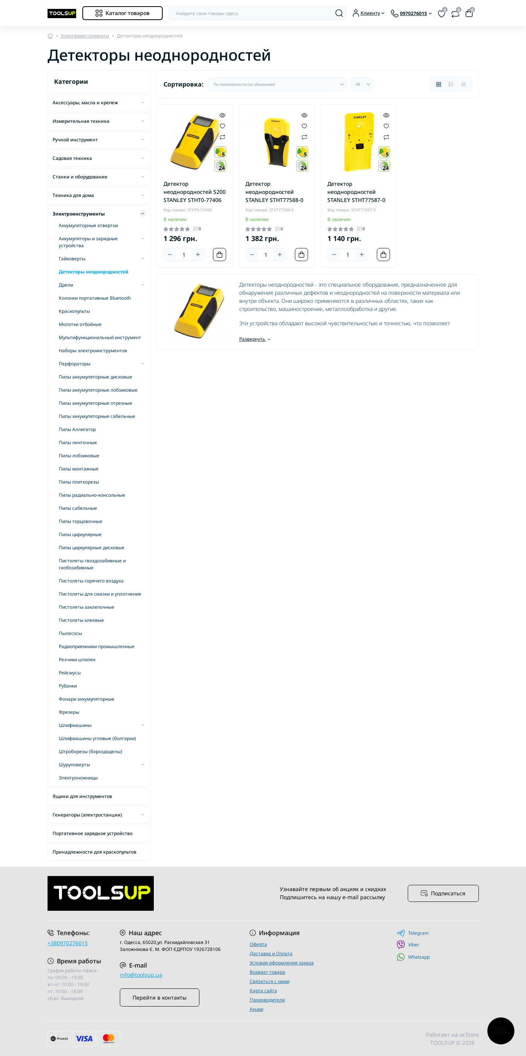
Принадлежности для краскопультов (94, 852)
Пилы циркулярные (80, 534)
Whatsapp (413, 957)
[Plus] (198, 254)
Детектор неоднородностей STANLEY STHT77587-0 (356, 192)
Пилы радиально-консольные (92, 495)
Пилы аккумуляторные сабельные (97, 416)
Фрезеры (69, 712)
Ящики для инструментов (82, 796)
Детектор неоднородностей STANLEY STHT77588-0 (274, 192)
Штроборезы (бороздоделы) (90, 751)
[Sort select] (277, 84)
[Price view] (463, 84)
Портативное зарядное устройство (93, 833)
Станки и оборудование (80, 176)
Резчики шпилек (77, 659)
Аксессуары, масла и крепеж (85, 102)
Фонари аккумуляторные (86, 699)
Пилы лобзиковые (79, 455)
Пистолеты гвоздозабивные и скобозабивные (92, 564)
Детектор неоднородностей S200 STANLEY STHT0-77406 (194, 192)
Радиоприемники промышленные (96, 646)
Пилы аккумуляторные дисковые (95, 377)
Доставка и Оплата (271, 953)
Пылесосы (70, 633)
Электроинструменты (85, 35)
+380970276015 (68, 943)
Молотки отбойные (80, 324)
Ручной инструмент (75, 139)
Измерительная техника (81, 121)
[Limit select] (362, 84)
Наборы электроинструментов (93, 350)
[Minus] (170, 254)
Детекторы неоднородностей (93, 271)
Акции (256, 1009)
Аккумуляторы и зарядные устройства (88, 242)
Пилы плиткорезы (79, 482)
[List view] (451, 84)
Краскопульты (74, 311)
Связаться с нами (269, 981)
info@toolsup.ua (141, 974)
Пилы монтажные (79, 468)
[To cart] (219, 254)
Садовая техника (72, 158)
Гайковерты (72, 258)
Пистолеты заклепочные (86, 607)
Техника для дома (73, 195)
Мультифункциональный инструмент (100, 337)
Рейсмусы (70, 672)
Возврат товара (267, 972)
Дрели (66, 285)
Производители (267, 1000)
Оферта (258, 944)
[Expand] (143, 102)
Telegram (413, 933)
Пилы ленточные (78, 442)
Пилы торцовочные (80, 521)
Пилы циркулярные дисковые (91, 547)
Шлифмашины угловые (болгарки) (97, 738)
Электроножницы (78, 777)
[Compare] (222, 136)
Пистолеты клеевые (81, 620)
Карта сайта (263, 990)
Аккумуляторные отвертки (88, 225)
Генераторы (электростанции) (87, 815)
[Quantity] (184, 255)
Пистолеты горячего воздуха (91, 580)
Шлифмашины (75, 725)
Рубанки (68, 685)
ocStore (469, 1034)
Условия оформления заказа (282, 962)
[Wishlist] (222, 125)
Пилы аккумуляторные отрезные (95, 403)
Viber (408, 945)
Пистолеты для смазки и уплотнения (100, 594)
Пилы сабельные (78, 508)
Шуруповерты (74, 764)
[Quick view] (222, 115)
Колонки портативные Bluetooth (95, 298)
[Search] (339, 13)
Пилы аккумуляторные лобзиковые (98, 390)
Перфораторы (74, 363)
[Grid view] (439, 84)
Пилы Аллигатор (77, 429)
